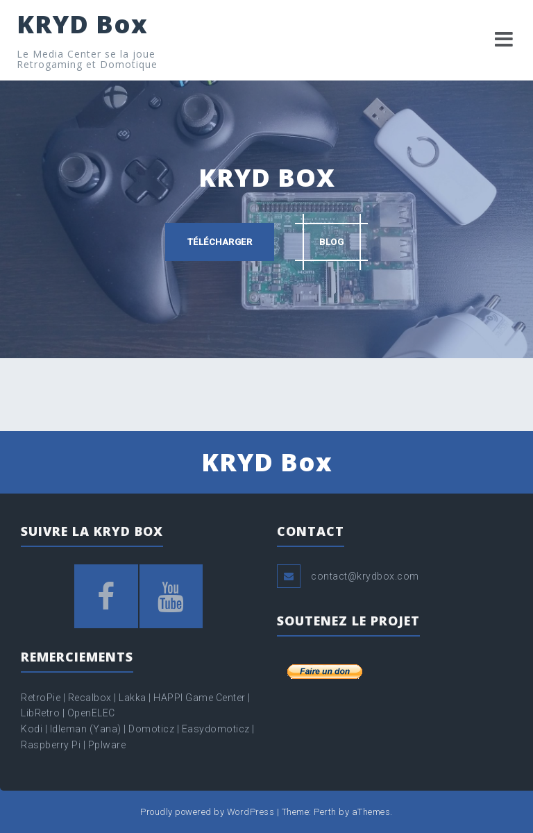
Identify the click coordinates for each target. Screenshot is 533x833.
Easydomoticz (216, 728)
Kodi (31, 728)
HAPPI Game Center (199, 697)
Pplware (107, 744)
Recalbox (90, 697)
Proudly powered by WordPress (207, 812)
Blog (331, 242)
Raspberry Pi (51, 744)
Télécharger (220, 242)
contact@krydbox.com (365, 576)
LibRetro (41, 712)
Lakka (132, 697)
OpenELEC (91, 712)
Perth (325, 812)
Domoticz (151, 728)
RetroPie (42, 697)
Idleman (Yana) (85, 728)
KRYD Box (82, 24)
